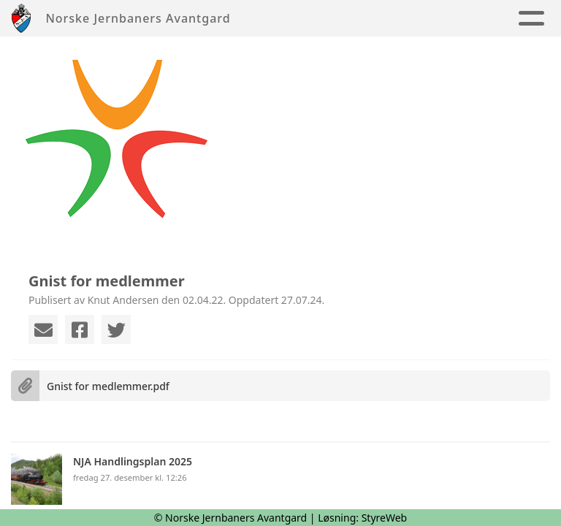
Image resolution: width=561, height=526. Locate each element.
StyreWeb (385, 518)
